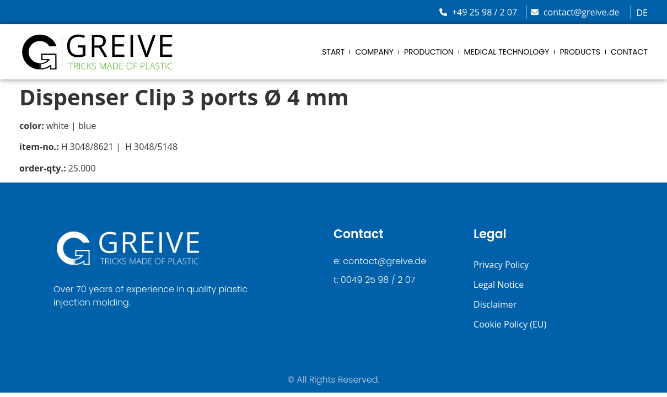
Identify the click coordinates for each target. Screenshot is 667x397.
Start (333, 51)
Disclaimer (495, 304)
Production (429, 51)
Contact (629, 51)
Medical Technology (507, 51)
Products (580, 51)
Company (374, 51)
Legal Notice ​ (500, 284)
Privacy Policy (501, 265)
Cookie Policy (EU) (510, 324)
